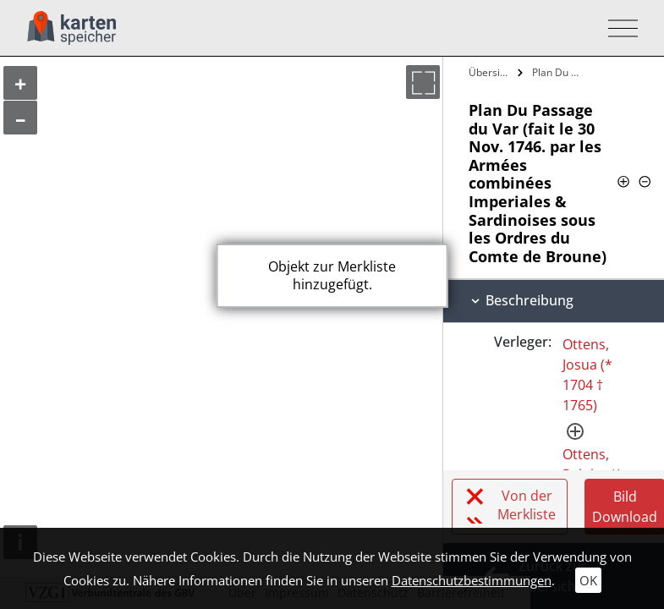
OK (588, 580)
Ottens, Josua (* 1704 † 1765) (587, 374)
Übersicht (491, 72)
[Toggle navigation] (618, 28)
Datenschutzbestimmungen (472, 580)
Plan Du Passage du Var (559, 72)
